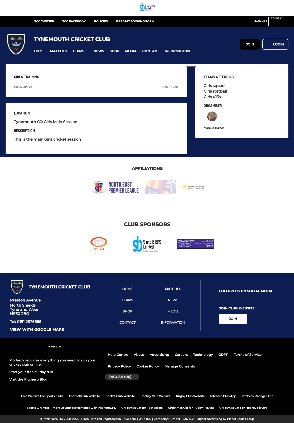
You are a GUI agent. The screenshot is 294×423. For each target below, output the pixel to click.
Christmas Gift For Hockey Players (243, 407)
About (139, 355)
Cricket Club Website (120, 396)
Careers (181, 355)
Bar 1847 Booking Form (135, 21)
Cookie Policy (147, 366)
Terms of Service (248, 355)
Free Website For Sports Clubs (42, 396)
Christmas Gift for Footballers (141, 407)
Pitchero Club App (223, 396)
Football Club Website (84, 396)
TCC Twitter (44, 21)
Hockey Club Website (155, 396)
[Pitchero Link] (279, 23)
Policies (101, 21)
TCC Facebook (74, 21)
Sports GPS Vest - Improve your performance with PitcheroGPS (71, 407)
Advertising (159, 355)
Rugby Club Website (190, 396)
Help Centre (118, 355)
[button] (39, 51)
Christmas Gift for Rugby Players (191, 407)
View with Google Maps (37, 329)
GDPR (223, 355)
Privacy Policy (119, 366)
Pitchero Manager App (257, 396)
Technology (203, 355)
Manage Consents (180, 366)
